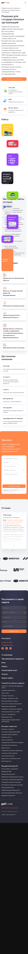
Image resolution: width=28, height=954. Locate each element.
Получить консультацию (14, 79)
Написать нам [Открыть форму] (14, 762)
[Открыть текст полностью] (14, 677)
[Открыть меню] (25, 3)
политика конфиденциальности (9, 942)
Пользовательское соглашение (9, 939)
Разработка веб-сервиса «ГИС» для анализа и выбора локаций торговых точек (13, 653)
